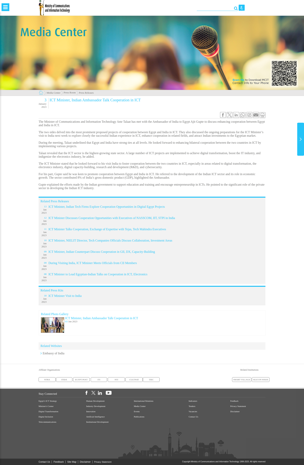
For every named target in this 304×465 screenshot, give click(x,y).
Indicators (193, 401)
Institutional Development (97, 422)
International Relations (143, 401)
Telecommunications (47, 422)
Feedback (234, 401)
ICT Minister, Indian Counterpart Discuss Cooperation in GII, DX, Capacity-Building (101, 251)
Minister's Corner (46, 406)
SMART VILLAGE (241, 379)
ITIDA (64, 379)
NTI (116, 379)
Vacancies (193, 411)
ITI (99, 379)
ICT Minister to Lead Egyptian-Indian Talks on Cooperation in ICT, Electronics (97, 274)
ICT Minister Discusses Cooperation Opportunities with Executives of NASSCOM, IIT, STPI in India (111, 218)
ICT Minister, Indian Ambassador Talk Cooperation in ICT (101, 318)
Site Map (71, 462)
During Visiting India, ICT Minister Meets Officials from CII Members (92, 263)
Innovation (91, 411)
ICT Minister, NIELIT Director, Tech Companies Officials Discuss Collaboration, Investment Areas (110, 240)
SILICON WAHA (260, 379)
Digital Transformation (48, 411)
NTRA (47, 379)
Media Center (53, 92)
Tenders (192, 406)
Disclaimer (235, 411)
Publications (139, 417)
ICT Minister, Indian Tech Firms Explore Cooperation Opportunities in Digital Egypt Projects (106, 206)
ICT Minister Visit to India (65, 295)
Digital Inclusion (46, 417)
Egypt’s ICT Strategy (48, 401)
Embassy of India (53, 353)
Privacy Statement (238, 406)
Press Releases (86, 92)
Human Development (95, 401)
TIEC (151, 379)
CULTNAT (134, 379)
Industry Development (95, 406)
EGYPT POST (81, 379)
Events (137, 411)
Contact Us (193, 417)
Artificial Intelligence (95, 417)
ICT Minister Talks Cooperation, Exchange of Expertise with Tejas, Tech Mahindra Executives (107, 229)
